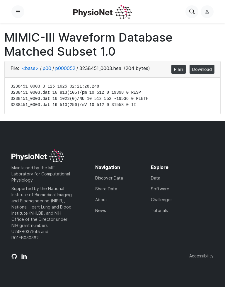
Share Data (106, 188)
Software (160, 188)
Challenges (162, 199)
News (100, 210)
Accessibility (201, 255)
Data (155, 177)
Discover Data (109, 177)
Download (202, 69)
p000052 (65, 68)
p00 (47, 68)
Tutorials (159, 210)
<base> (30, 68)
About (101, 199)
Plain (178, 69)
